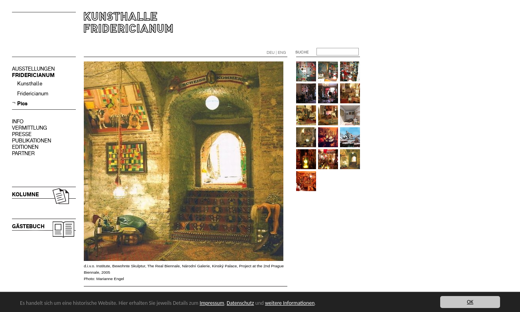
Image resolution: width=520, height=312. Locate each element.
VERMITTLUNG (29, 128)
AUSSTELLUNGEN (33, 69)
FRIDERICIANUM (33, 75)
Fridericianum (32, 94)
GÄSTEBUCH (28, 226)
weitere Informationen (289, 303)
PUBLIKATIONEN (31, 141)
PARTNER (23, 153)
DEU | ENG (276, 52)
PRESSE (22, 134)
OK (470, 301)
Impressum (212, 303)
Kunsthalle (29, 84)
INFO (18, 121)
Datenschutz (240, 303)
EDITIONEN (25, 147)
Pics (22, 104)
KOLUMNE (25, 194)
